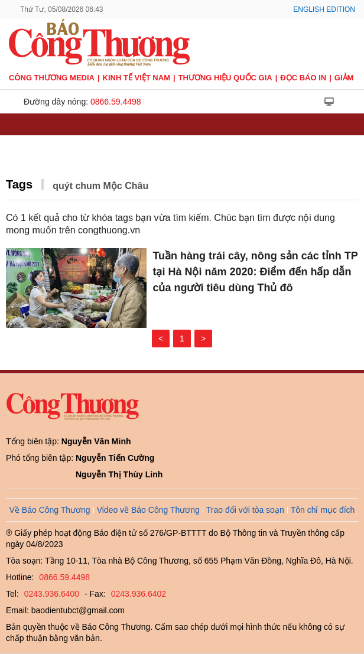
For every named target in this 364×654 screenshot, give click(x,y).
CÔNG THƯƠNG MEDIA (52, 77)
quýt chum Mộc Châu (100, 186)
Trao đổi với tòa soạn (245, 510)
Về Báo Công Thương (49, 510)
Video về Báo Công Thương (148, 510)
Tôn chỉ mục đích (323, 510)
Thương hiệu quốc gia (225, 77)
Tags (19, 184)
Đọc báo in (303, 77)
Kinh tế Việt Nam (136, 77)
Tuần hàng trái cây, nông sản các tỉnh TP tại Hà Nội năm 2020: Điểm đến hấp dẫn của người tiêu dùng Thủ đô (255, 272)
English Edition (324, 9)
